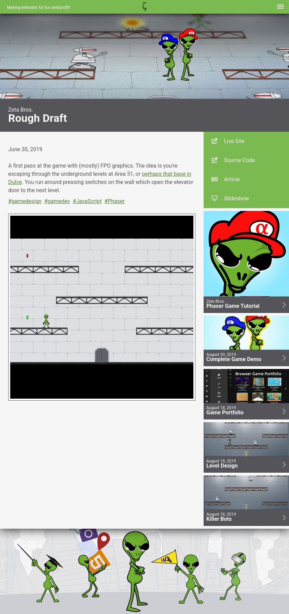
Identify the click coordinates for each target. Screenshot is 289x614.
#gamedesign (25, 201)
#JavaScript (87, 201)
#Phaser (115, 201)
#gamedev (57, 201)
